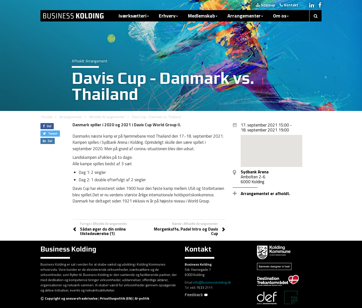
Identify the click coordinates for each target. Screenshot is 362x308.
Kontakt (289, 5)
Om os (281, 15)
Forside (47, 116)
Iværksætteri (134, 15)
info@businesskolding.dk (212, 282)
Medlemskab (202, 15)
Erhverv (168, 15)
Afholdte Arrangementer (107, 116)
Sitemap (265, 5)
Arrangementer (245, 15)
